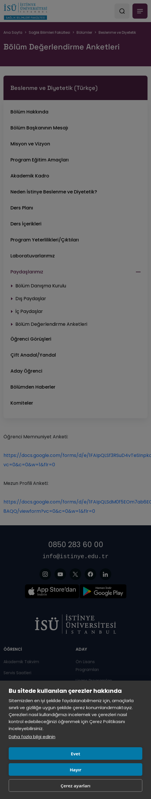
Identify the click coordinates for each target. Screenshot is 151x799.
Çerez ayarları (75, 786)
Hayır (75, 770)
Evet (75, 754)
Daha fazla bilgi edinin (32, 737)
